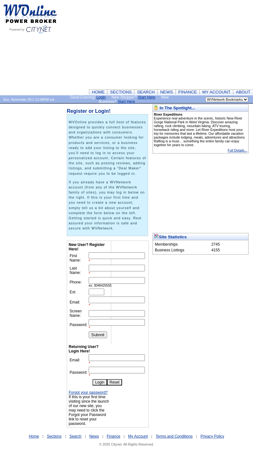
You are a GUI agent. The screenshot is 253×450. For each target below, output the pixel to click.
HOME (98, 92)
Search (75, 436)
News (94, 436)
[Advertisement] (155, 44)
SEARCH (146, 92)
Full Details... (237, 150)
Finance (113, 436)
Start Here (146, 97)
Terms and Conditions (174, 436)
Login (101, 97)
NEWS (166, 92)
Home (34, 436)
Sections (54, 436)
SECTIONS (121, 92)
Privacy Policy (212, 436)
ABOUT (243, 92)
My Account (138, 436)
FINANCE (187, 92)
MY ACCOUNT (216, 92)
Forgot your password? (88, 392)
